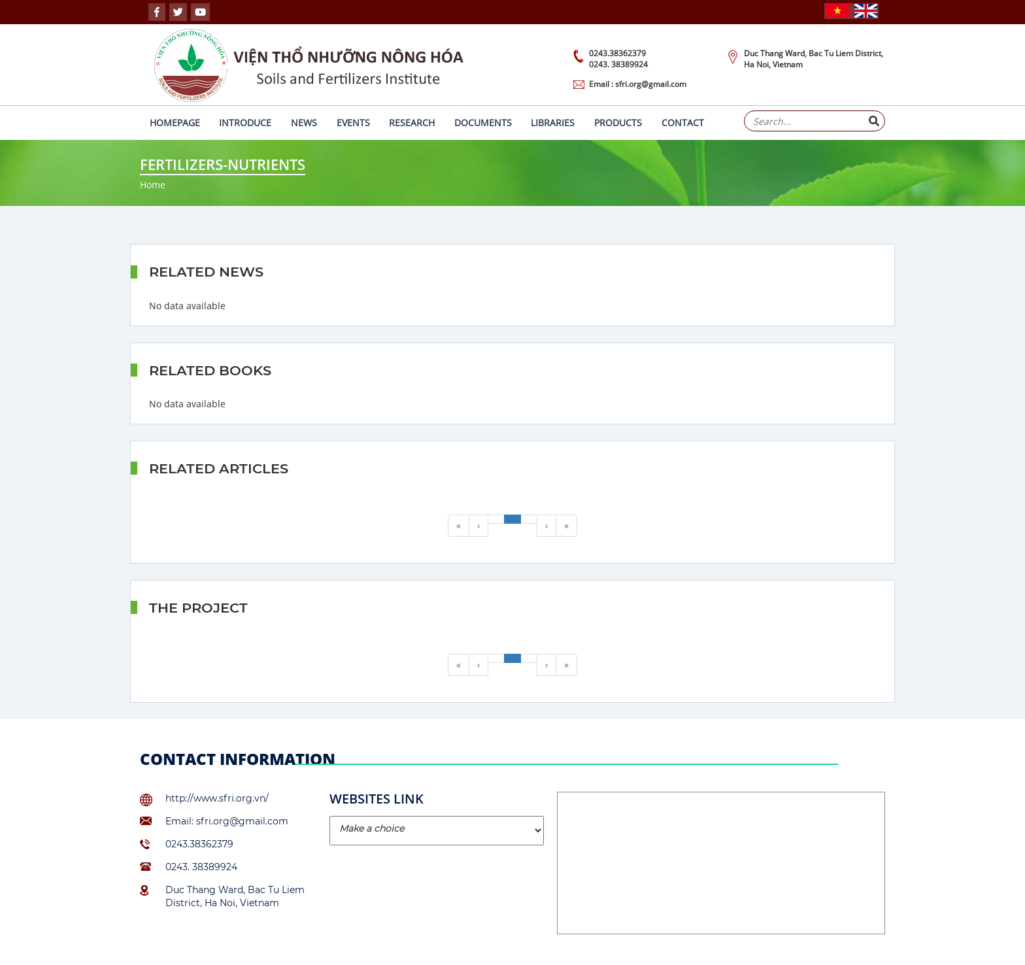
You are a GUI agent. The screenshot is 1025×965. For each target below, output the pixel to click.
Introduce (245, 122)
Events (353, 122)
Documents (483, 122)
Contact (683, 122)
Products (618, 122)
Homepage (175, 122)
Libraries (553, 122)
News (304, 122)
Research (412, 122)
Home (152, 184)
